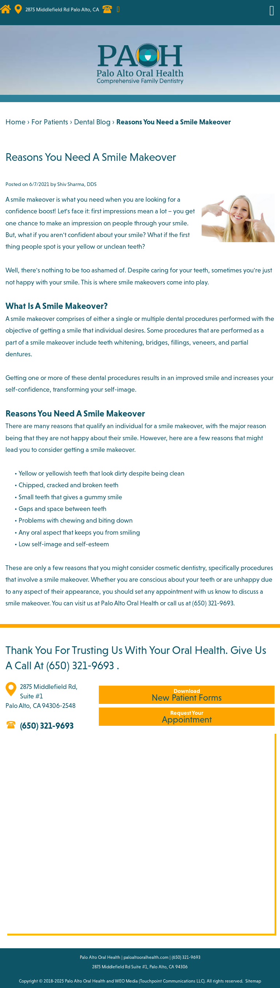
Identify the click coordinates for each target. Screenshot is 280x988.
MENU (263, 11)
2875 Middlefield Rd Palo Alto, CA (62, 9)
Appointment (186, 716)
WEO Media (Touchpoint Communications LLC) (160, 981)
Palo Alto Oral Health (85, 981)
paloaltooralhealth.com (146, 957)
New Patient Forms (186, 694)
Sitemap (253, 981)
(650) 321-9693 (80, 665)
